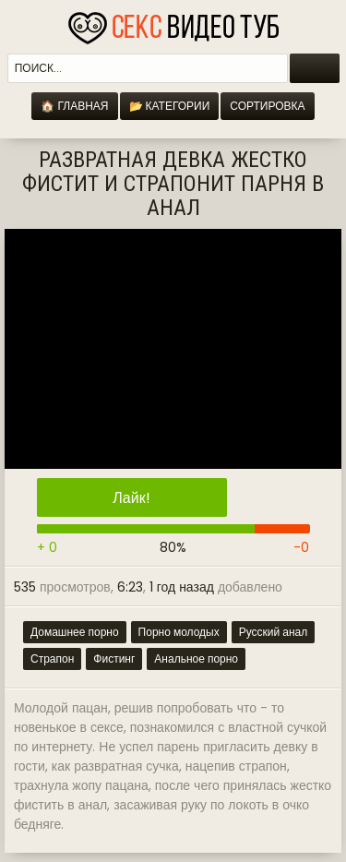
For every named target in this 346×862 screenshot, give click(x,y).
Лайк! (131, 498)
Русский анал (273, 632)
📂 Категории (169, 106)
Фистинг (114, 658)
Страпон (52, 658)
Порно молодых (179, 632)
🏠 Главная (74, 106)
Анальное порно (196, 658)
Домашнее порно (74, 632)
